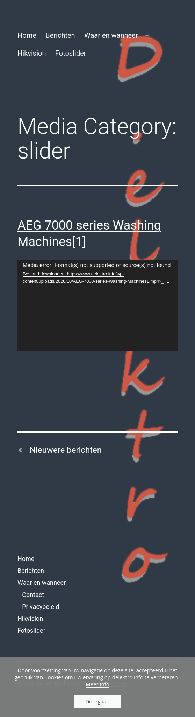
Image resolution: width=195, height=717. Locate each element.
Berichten (60, 35)
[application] (97, 305)
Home (26, 35)
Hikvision (31, 53)
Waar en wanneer (111, 35)
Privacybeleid (40, 606)
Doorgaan (97, 701)
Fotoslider (70, 53)
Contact (33, 594)
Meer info (97, 684)
